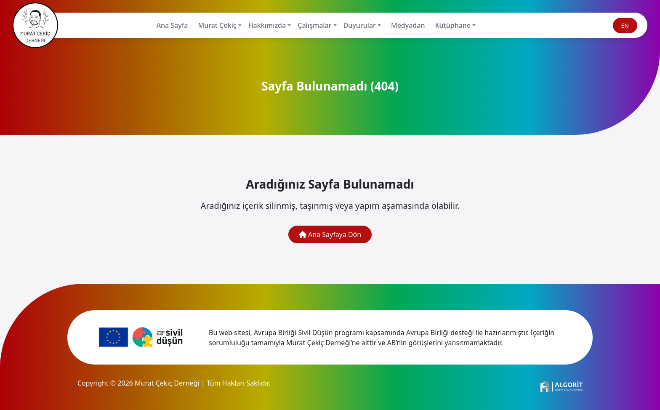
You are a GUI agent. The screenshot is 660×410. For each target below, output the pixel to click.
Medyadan (408, 25)
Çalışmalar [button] (314, 25)
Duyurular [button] (359, 25)
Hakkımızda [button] (267, 25)
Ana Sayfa (172, 25)
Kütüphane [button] (453, 25)
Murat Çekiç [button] (217, 25)
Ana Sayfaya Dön (330, 234)
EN (625, 25)
